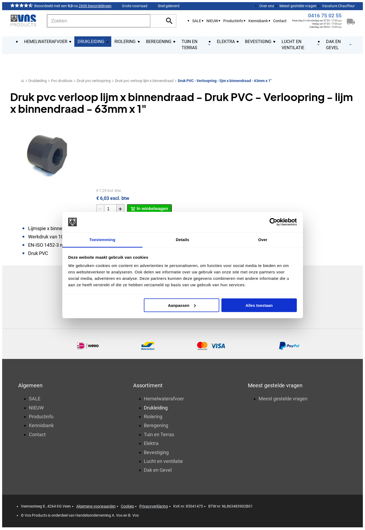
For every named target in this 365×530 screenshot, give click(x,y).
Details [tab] (182, 239)
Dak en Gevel (158, 470)
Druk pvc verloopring (94, 81)
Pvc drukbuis (61, 81)
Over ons (266, 6)
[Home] (22, 81)
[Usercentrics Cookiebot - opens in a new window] (273, 222)
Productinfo (233, 21)
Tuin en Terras (159, 435)
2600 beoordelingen (95, 6)
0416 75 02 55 (324, 15)
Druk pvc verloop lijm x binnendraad (144, 81)
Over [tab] (262, 239)
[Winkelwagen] (351, 21)
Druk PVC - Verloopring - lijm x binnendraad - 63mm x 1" (224, 81)
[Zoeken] (98, 20)
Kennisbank (258, 21)
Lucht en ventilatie (163, 462)
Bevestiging (156, 452)
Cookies (127, 507)
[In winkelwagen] (149, 209)
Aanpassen (182, 305)
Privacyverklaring (153, 507)
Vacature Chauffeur (338, 6)
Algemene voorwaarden (96, 507)
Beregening (156, 426)
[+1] (120, 209)
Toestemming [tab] (102, 239)
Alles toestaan (259, 305)
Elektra (151, 444)
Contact (280, 21)
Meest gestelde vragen (298, 6)
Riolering (153, 417)
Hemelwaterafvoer (164, 399)
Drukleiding (37, 81)
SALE (196, 21)
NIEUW (212, 21)
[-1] (100, 209)
